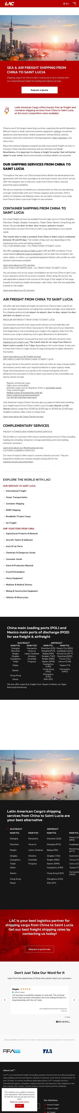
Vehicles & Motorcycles (17, 597)
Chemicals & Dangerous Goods (20, 553)
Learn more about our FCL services (19, 265)
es (67, 3)
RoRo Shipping (53, 1071)
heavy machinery (60, 138)
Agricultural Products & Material (22, 533)
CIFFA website (45, 1111)
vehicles (57, 131)
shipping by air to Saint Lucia (16, 342)
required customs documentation (18, 462)
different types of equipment (29, 254)
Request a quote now (39, 949)
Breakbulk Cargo (53, 1075)
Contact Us (31, 1060)
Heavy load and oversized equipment (23, 395)
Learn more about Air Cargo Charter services (23, 417)
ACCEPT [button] (19, 1107)
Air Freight (11, 523)
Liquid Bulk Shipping (55, 1078)
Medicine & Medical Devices (19, 585)
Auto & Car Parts (14, 546)
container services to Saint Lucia (26, 251)
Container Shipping (15, 504)
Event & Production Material (19, 565)
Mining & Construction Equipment (22, 591)
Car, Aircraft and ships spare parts (22, 397)
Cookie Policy (59, 1096)
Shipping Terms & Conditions (39, 1101)
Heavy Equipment (14, 578)
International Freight (16, 491)
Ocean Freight (52, 1063)
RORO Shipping (13, 510)
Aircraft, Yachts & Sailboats (19, 540)
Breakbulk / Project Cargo (18, 516)
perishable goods (53, 388)
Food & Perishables (15, 572)
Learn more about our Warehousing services (23, 448)
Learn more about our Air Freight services (22, 356)
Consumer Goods (14, 559)
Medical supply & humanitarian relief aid (24, 393)
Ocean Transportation (16, 497)
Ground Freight (53, 1059)
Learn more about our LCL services (18, 290)
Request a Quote (39, 90)
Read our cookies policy (19, 1103)
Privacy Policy (44, 1096)
